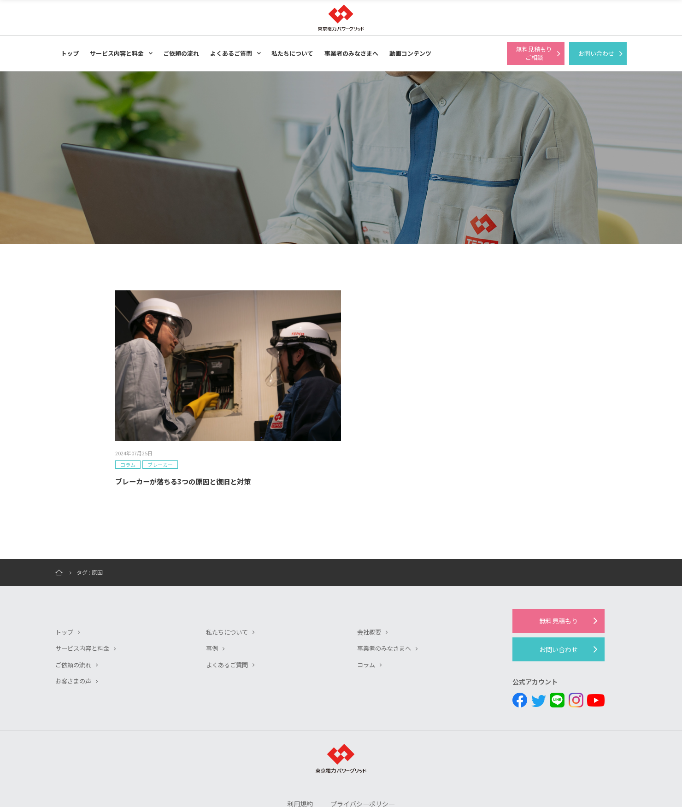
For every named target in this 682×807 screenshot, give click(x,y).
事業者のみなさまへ (351, 53)
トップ (70, 53)
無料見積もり (558, 577)
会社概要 (370, 589)
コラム (366, 621)
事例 (212, 605)
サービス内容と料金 (117, 53)
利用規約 (297, 763)
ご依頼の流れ (181, 53)
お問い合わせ (558, 606)
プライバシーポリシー (364, 763)
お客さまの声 (74, 637)
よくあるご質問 (231, 53)
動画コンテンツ (410, 53)
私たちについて (292, 53)
